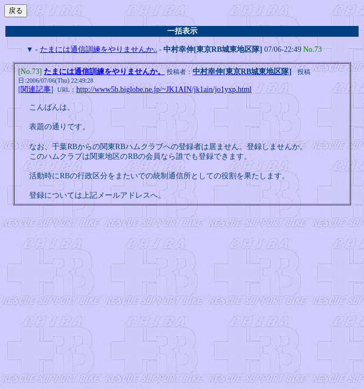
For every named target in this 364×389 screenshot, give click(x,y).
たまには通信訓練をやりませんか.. (98, 49)
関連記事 (36, 90)
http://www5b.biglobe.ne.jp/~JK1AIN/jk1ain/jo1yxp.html (164, 90)
